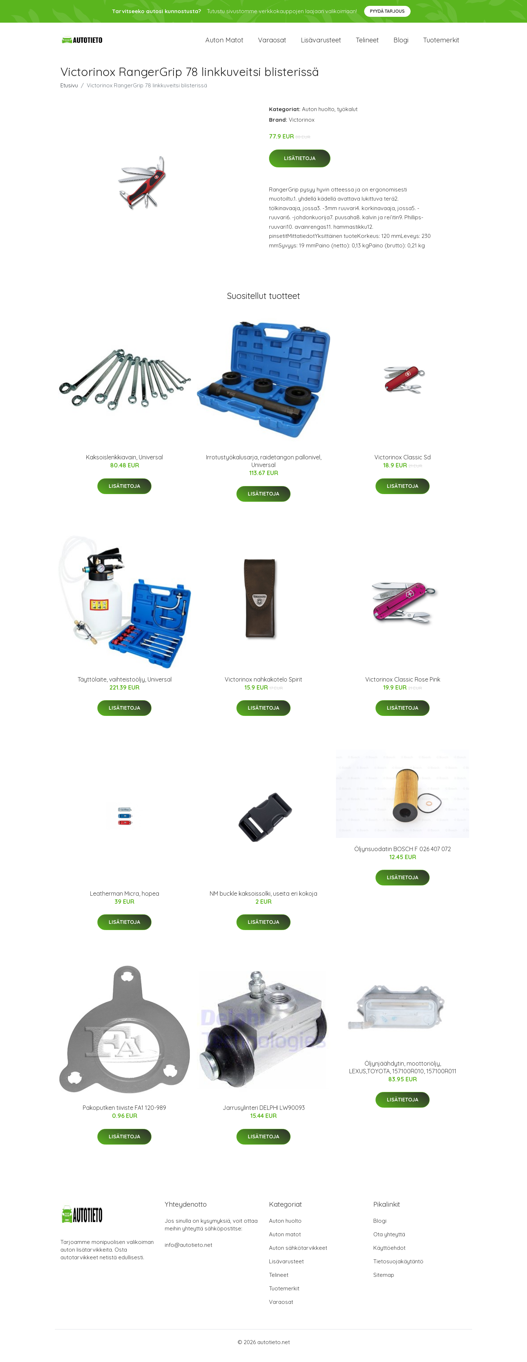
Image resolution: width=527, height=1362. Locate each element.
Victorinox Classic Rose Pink (402, 686)
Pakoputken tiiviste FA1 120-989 (124, 1115)
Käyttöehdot (389, 1255)
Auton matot (224, 43)
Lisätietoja (299, 165)
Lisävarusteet (321, 43)
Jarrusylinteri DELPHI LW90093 (264, 1115)
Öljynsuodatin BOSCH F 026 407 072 (402, 856)
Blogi (400, 43)
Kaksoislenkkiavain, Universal (124, 464)
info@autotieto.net (188, 1252)
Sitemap (383, 1282)
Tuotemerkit (441, 43)
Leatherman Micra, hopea (124, 900)
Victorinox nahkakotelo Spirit (263, 686)
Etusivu (69, 92)
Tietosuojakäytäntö (398, 1268)
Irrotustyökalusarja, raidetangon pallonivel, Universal (263, 468)
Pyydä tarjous (387, 11)
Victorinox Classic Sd (402, 464)
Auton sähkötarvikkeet (298, 1255)
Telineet (367, 43)
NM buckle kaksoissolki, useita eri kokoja (263, 900)
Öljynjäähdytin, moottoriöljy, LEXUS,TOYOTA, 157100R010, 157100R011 (402, 1074)
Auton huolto (318, 116)
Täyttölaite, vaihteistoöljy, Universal (125, 686)
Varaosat (272, 43)
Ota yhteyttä (389, 1241)
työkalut (347, 116)
